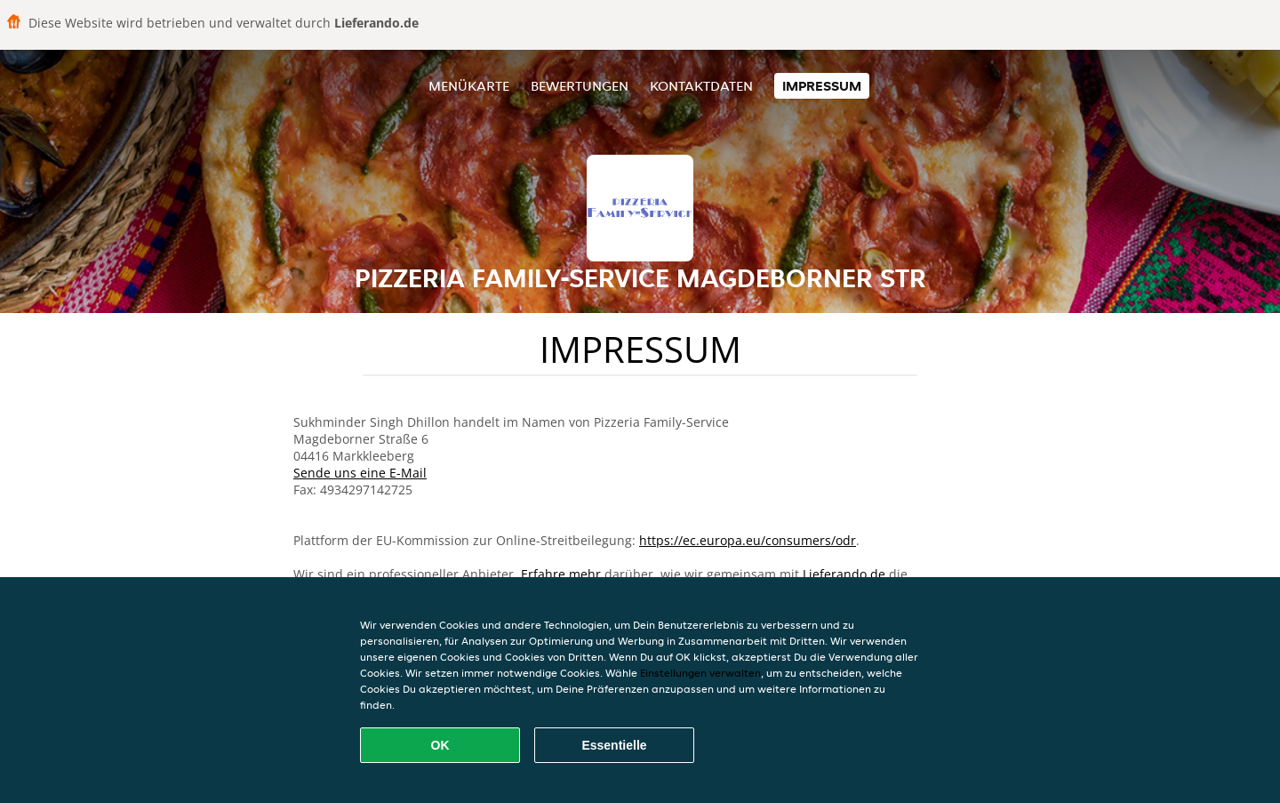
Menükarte (468, 85)
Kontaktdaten (701, 85)
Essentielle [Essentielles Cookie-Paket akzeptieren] (613, 745)
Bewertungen (579, 85)
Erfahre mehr (561, 574)
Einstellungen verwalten (700, 672)
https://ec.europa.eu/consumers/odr (747, 540)
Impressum (821, 85)
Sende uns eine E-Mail (360, 472)
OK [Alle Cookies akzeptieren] (440, 745)
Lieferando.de (844, 574)
